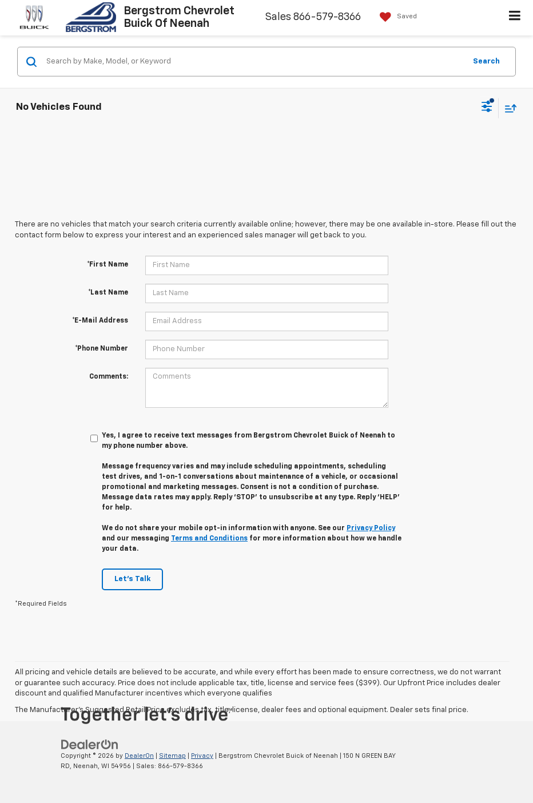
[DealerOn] (90, 744)
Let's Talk (132, 579)
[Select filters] (487, 108)
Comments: (108, 376)
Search (486, 61)
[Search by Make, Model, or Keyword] (254, 61)
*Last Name (108, 292)
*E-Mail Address (100, 320)
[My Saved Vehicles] (395, 17)
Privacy (202, 756)
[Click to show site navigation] (515, 17)
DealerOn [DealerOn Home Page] (139, 756)
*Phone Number (101, 348)
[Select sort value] (508, 108)
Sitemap (172, 756)
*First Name (107, 264)
